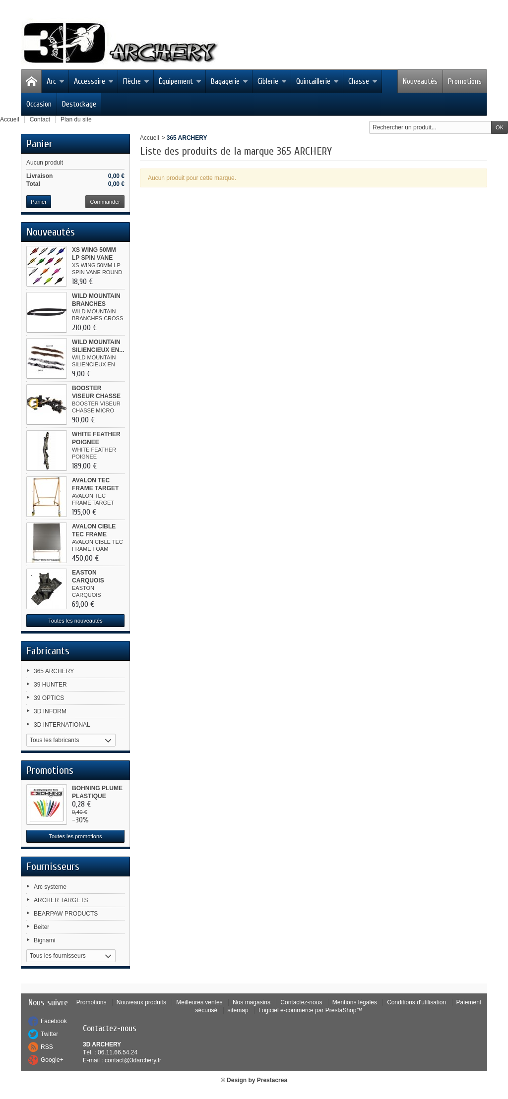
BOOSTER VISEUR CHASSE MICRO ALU (96, 396)
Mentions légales (354, 1002)
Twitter (49, 1034)
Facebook (54, 1021)
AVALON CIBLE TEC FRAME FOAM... (94, 534)
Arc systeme (50, 886)
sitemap (238, 1010)
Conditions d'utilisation (416, 1002)
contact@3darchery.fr (133, 1060)
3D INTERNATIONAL (62, 724)
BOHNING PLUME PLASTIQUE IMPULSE (97, 796)
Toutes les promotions (75, 836)
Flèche (136, 81)
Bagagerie (229, 81)
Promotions (465, 81)
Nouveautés (420, 81)
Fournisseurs (52, 866)
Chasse (363, 81)
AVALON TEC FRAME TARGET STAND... (95, 488)
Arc (55, 81)
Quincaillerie (317, 81)
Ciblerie (272, 81)
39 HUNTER (50, 684)
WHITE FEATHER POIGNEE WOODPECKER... (96, 442)
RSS (47, 1046)
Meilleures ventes (199, 1002)
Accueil (149, 137)
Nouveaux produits (141, 1002)
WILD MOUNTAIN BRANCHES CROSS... (96, 303)
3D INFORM (50, 711)
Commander (105, 202)
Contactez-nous (301, 1002)
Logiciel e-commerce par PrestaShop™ (310, 1010)
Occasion (39, 104)
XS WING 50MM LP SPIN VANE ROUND (94, 257)
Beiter (41, 927)
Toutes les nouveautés (75, 621)
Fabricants (47, 650)
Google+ (52, 1059)
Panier (39, 143)
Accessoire (94, 81)
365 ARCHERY (54, 671)
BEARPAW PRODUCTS (66, 913)
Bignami (44, 940)
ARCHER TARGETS (61, 900)
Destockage (79, 104)
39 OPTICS (49, 697)
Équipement (180, 81)
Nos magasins (251, 1002)
